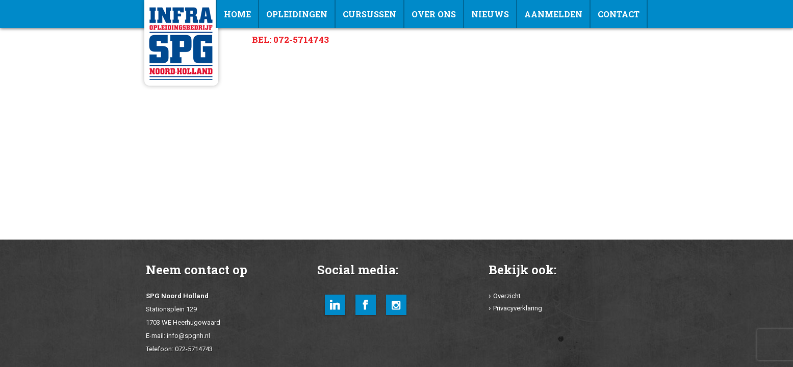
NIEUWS (490, 14)
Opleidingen (296, 14)
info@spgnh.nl (188, 335)
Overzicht (507, 296)
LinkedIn (335, 305)
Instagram (396, 305)
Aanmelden (553, 14)
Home (237, 14)
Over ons (434, 14)
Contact (618, 14)
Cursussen (369, 14)
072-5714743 (194, 349)
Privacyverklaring (517, 308)
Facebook (365, 305)
